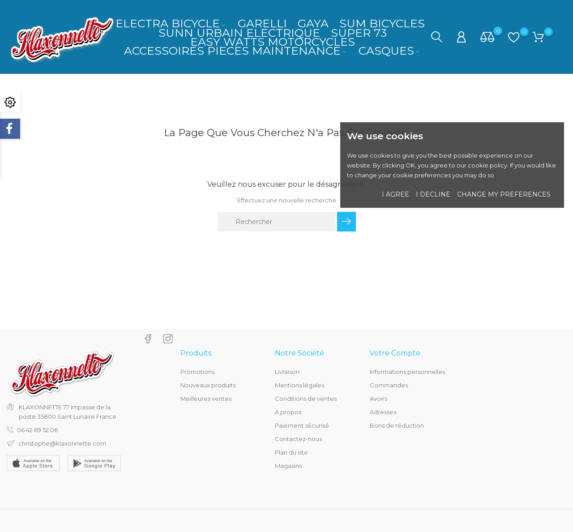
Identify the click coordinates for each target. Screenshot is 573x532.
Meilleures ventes (205, 398)
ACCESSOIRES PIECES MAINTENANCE (236, 50)
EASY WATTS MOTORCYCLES (272, 41)
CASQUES (390, 50)
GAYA (313, 23)
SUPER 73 (359, 32)
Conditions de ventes (306, 398)
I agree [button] (395, 194)
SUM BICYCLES (382, 23)
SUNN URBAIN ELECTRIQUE (239, 32)
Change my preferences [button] (504, 194)
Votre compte (395, 353)
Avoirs (378, 398)
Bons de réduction (397, 425)
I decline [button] (433, 194)
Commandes (389, 385)
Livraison (287, 371)
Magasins (288, 465)
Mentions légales (299, 385)
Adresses (383, 412)
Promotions (197, 371)
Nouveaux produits (207, 385)
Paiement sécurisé (302, 425)
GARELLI (262, 23)
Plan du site (291, 452)
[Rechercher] (277, 222)
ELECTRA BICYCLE (171, 23)
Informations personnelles (407, 371)
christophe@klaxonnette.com (62, 443)
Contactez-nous (298, 438)
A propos (288, 412)
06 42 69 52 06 (37, 429)
